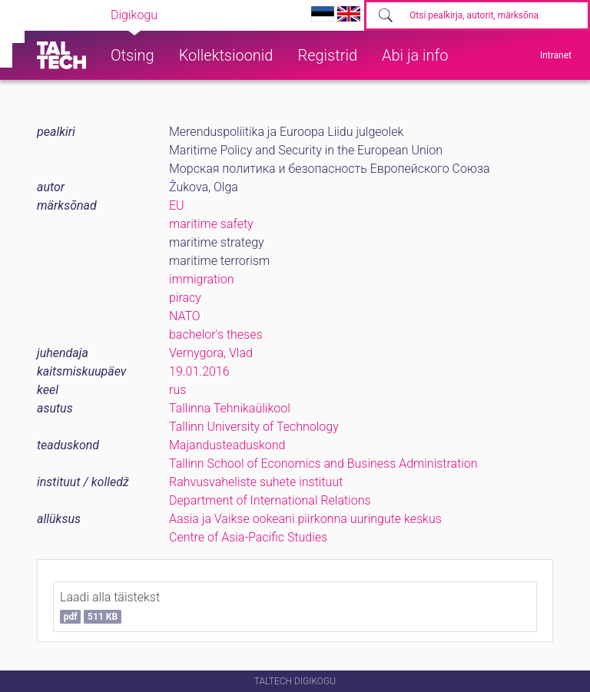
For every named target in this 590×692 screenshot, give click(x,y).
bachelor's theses (216, 334)
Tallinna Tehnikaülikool (229, 408)
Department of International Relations (270, 500)
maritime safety (211, 224)
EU (176, 205)
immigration (201, 279)
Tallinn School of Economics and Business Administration (323, 463)
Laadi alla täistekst (110, 607)
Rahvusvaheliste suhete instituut (256, 482)
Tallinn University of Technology (254, 426)
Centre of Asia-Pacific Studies (248, 537)
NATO (185, 316)
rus (177, 389)
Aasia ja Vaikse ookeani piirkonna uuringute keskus (305, 519)
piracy (185, 297)
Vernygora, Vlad (211, 353)
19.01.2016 (199, 371)
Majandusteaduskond (227, 445)
